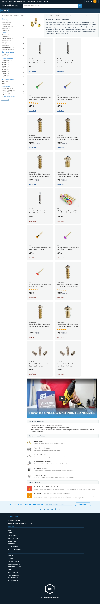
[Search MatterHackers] (80, 6)
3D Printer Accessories (62, 16)
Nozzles (72, 16)
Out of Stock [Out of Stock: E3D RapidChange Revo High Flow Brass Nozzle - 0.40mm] (32, 297)
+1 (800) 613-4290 (43, 1)
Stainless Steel (7, 25)
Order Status (13, 561)
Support (11, 544)
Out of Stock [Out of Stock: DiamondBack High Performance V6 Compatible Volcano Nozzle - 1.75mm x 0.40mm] (60, 297)
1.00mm (5, 73)
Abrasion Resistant (8, 90)
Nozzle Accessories (8, 96)
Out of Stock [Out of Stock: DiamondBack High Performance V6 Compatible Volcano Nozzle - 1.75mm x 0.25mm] (32, 337)
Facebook (40, 509)
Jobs (10, 570)
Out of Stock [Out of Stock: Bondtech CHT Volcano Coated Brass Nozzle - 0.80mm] (32, 374)
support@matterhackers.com (20, 523)
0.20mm (5, 63)
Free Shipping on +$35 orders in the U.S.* (13, 1)
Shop (10, 530)
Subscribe (83, 504)
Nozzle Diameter (7, 58)
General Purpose (8, 88)
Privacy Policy (13, 575)
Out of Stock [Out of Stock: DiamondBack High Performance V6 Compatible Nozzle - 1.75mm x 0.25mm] (60, 337)
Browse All (5, 100)
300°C (5, 82)
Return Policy (13, 572)
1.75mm (5, 54)
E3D (4, 42)
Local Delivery (14, 564)
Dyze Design (6, 40)
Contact (11, 559)
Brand (3, 33)
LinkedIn (52, 509)
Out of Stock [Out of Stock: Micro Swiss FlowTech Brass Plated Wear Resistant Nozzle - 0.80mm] (32, 221)
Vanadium (6, 28)
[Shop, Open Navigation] (4, 10)
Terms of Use (13, 578)
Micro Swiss (7, 44)
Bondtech (6, 35)
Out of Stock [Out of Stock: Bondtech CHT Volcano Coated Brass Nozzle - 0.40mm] (60, 374)
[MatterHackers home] (50, 589)
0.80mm (5, 72)
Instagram (48, 509)
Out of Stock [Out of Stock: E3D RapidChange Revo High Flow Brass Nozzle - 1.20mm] (60, 258)
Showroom (12, 535)
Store (52, 16)
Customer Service (32, 1)
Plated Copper (7, 23)
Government (13, 546)
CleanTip (5, 37)
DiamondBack (7, 38)
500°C (4, 84)
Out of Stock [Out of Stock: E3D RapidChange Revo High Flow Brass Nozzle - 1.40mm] (32, 258)
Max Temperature (7, 80)
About (10, 556)
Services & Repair (14, 549)
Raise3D (5, 46)
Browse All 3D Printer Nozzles (12, 15)
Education (12, 541)
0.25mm (5, 64)
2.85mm (5, 56)
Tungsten (5, 30)
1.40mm (5, 77)
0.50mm (5, 68)
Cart (91, 1)
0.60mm (5, 70)
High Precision (7, 92)
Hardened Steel (7, 26)
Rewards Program (15, 567)
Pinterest (55, 509)
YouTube (59, 509)
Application (5, 86)
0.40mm (5, 66)
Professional (13, 538)
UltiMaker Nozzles (8, 49)
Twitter (44, 509)
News (10, 533)
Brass (5, 21)
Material (78, 16)
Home (47, 16)
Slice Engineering (8, 48)
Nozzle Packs (7, 61)
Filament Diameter (8, 52)
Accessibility (13, 580)
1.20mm (5, 75)
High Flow (6, 94)
